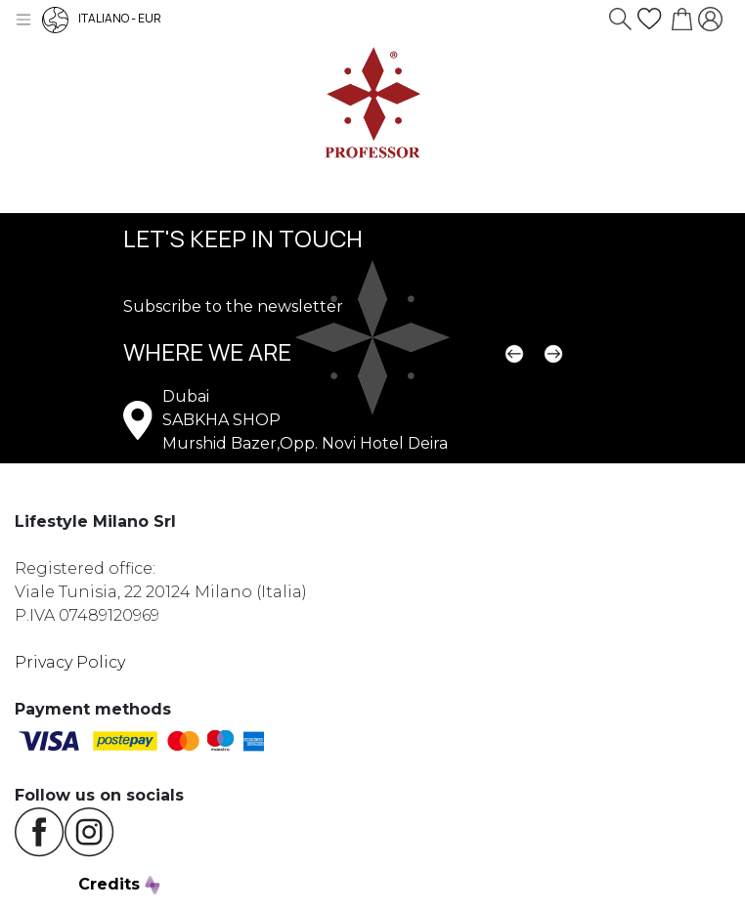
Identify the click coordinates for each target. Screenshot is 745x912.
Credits (119, 884)
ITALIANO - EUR (101, 18)
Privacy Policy (70, 662)
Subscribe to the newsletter (233, 306)
